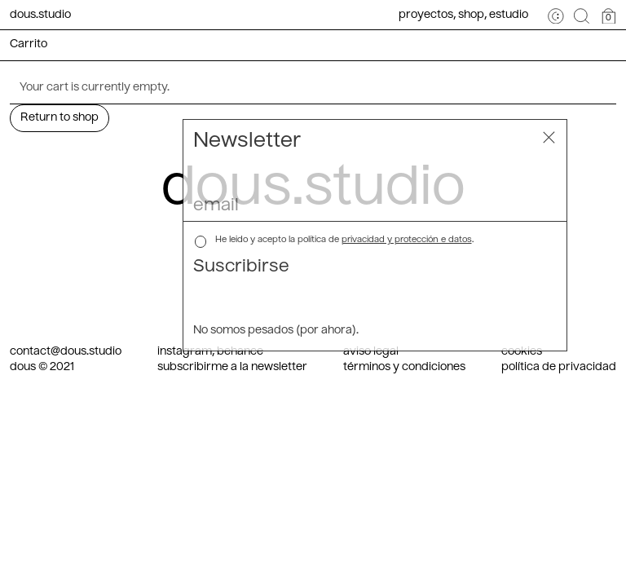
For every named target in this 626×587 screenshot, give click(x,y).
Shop (471, 15)
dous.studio (40, 15)
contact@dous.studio (65, 351)
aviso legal (371, 351)
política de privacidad (558, 367)
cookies (521, 351)
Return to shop (59, 118)
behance (240, 351)
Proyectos (426, 15)
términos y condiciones (404, 367)
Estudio (508, 15)
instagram (184, 351)
